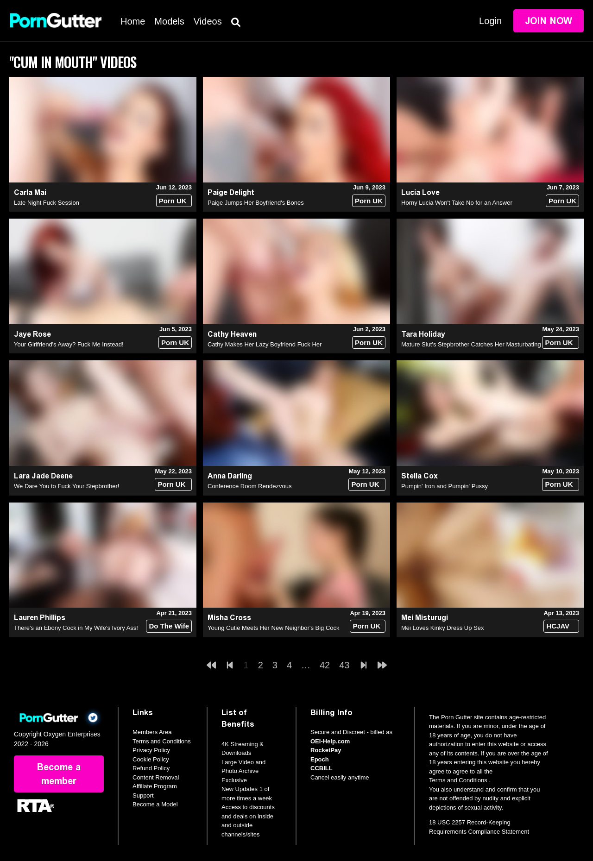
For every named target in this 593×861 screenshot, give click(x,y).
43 (344, 665)
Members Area (152, 732)
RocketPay (325, 750)
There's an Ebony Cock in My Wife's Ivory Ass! (76, 627)
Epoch (319, 759)
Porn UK (173, 201)
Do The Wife (169, 626)
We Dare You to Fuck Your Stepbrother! (66, 486)
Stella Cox (419, 475)
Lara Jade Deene (43, 475)
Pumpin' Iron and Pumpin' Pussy (444, 486)
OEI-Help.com (330, 741)
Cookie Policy (150, 759)
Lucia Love (420, 192)
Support (143, 795)
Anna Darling (230, 475)
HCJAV (557, 626)
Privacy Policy (151, 750)
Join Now (548, 20)
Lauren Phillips (39, 617)
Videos (208, 21)
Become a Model (155, 804)
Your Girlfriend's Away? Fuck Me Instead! (69, 344)
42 (325, 665)
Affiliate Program (154, 786)
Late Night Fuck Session (46, 202)
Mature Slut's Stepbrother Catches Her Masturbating (471, 344)
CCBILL (321, 768)
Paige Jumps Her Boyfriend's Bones (256, 202)
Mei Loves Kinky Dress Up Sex (442, 627)
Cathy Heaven (232, 334)
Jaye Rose (32, 334)
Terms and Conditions (161, 741)
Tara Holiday (423, 334)
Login (490, 21)
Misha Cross (229, 617)
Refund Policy (151, 768)
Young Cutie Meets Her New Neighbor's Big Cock (274, 627)
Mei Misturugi (424, 617)
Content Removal (155, 777)
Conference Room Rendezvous (249, 486)
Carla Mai (30, 192)
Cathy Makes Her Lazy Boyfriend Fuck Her (265, 344)
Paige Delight (231, 192)
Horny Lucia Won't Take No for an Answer (456, 202)
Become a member (59, 773)
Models (169, 21)
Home (132, 21)
